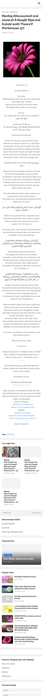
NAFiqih (5, 672)
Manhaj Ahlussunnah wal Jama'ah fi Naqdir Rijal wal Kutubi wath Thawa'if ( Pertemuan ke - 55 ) (11, 465)
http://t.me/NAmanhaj (24, 404)
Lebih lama (36, 513)
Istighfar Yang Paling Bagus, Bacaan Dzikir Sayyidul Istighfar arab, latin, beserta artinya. (26, 639)
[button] (39, 3)
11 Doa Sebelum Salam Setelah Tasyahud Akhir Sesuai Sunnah (26, 607)
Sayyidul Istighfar (8, 524)
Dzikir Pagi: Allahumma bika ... (13, 532)
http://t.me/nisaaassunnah (23, 407)
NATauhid (5, 668)
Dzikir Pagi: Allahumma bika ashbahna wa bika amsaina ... (25, 588)
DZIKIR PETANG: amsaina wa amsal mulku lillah (27, 617)
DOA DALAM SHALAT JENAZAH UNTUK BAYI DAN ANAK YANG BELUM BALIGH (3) (26, 628)
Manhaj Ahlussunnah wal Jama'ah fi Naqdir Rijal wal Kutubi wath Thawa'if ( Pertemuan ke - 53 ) (11, 497)
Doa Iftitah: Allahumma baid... (25, 577)
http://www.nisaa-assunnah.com (23, 418)
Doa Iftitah (6, 528)
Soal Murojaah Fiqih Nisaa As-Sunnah (25, 597)
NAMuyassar (6, 676)
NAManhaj (13, 12)
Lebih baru (7, 513)
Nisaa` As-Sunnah (8, 664)
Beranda (5, 12)
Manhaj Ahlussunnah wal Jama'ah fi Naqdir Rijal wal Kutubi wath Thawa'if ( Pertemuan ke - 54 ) (31, 465)
